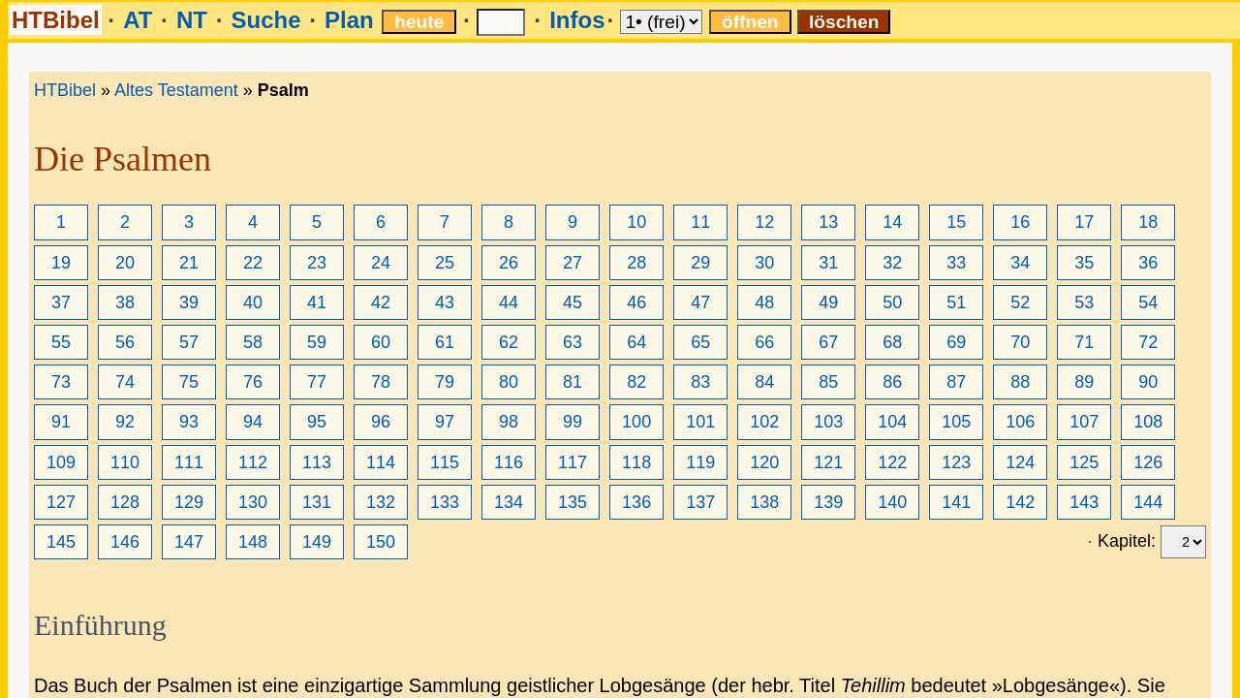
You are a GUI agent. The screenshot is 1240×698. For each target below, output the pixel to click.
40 (253, 302)
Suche (265, 20)
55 (61, 342)
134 (508, 502)
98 (508, 421)
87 (956, 382)
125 (1084, 462)
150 (380, 542)
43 (444, 302)
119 (700, 462)
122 (892, 462)
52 (1020, 302)
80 (508, 382)
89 (1084, 382)
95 (316, 421)
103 (828, 421)
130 (252, 502)
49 (828, 302)
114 (380, 462)
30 (764, 262)
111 (188, 462)
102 (764, 421)
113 (316, 462)
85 (828, 382)
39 (189, 302)
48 (764, 302)
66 (764, 342)
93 (189, 421)
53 (1084, 302)
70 (1020, 342)
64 (636, 342)
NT (191, 20)
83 (700, 382)
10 (636, 222)
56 (125, 342)
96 (380, 421)
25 (444, 262)
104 (892, 421)
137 (700, 502)
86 (892, 382)
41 (316, 302)
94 (253, 421)
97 (444, 421)
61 (444, 342)
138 (764, 502)
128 (125, 502)
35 (1084, 262)
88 (1020, 382)
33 (956, 262)
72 (1148, 342)
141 (956, 502)
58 (253, 342)
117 (572, 462)
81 (572, 382)
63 (572, 342)
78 (380, 382)
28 (636, 262)
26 (508, 262)
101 (700, 421)
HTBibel (56, 20)
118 (636, 462)
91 (61, 421)
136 (636, 502)
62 (508, 342)
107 (1084, 421)
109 (61, 462)
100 (636, 421)
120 (764, 462)
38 (125, 302)
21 (189, 262)
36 (1148, 262)
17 (1084, 222)
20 (125, 262)
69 (956, 342)
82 (636, 382)
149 (316, 542)
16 (1020, 222)
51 (956, 302)
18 (1148, 222)
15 (956, 222)
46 (636, 302)
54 (1148, 302)
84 (764, 382)
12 (764, 222)
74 (125, 382)
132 (380, 502)
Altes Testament (176, 90)
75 (189, 382)
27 (572, 262)
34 (1020, 262)
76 (253, 382)
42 (380, 302)
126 (1147, 462)
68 (892, 342)
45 (572, 302)
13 (828, 222)
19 (61, 262)
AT (137, 20)
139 (828, 502)
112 (252, 462)
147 (188, 542)
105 (956, 421)
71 (1084, 342)
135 (572, 502)
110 (125, 462)
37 (61, 302)
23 (316, 262)
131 (316, 502)
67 (828, 342)
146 (125, 542)
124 (1020, 462)
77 (316, 382)
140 (892, 502)
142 (1020, 502)
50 (892, 302)
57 (189, 342)
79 (444, 382)
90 (1148, 382)
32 (892, 262)
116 (508, 462)
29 (700, 262)
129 (188, 502)
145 (61, 542)
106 (1020, 421)
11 (700, 222)
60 (380, 342)
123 (956, 462)
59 (316, 342)
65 (700, 342)
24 (380, 262)
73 (61, 382)
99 (572, 421)
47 (700, 302)
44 (508, 302)
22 (253, 262)
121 (828, 462)
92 (125, 421)
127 (61, 502)
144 (1147, 502)
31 (828, 262)
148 (252, 542)
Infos (576, 20)
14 (892, 222)
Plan (349, 20)
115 (444, 462)
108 (1147, 421)
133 (444, 502)
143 (1084, 502)
